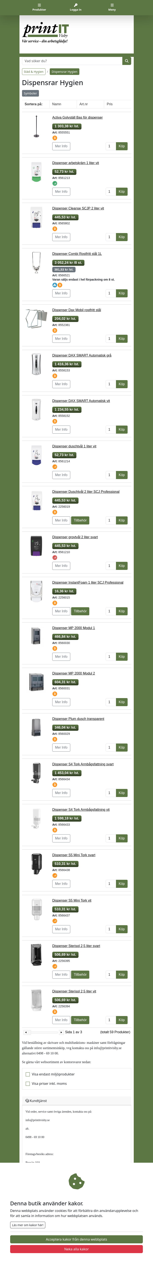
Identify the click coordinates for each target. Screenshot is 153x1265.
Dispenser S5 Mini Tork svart (73, 855)
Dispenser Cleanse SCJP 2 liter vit (78, 208)
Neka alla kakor (76, 1249)
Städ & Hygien (34, 72)
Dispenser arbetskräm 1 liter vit (75, 163)
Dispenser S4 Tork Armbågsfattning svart (83, 764)
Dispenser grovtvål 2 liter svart (75, 537)
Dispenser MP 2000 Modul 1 (73, 628)
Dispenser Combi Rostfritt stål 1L (77, 254)
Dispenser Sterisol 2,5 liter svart (76, 946)
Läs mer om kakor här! (27, 1225)
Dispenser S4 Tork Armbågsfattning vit (81, 809)
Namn (56, 104)
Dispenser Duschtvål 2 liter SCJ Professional (85, 491)
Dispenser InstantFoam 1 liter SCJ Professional (87, 582)
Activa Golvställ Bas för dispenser (77, 117)
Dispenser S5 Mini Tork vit (71, 900)
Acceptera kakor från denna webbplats (76, 1239)
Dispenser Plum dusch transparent (78, 719)
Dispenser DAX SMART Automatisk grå (82, 355)
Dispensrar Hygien (64, 72)
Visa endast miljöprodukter (53, 1074)
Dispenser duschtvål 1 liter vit (74, 446)
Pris (110, 104)
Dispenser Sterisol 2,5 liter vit (74, 991)
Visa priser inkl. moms (49, 1083)
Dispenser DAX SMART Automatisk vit (81, 401)
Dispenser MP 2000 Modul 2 (73, 673)
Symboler (30, 93)
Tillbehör (80, 520)
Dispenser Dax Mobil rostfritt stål (76, 310)
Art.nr (84, 104)
